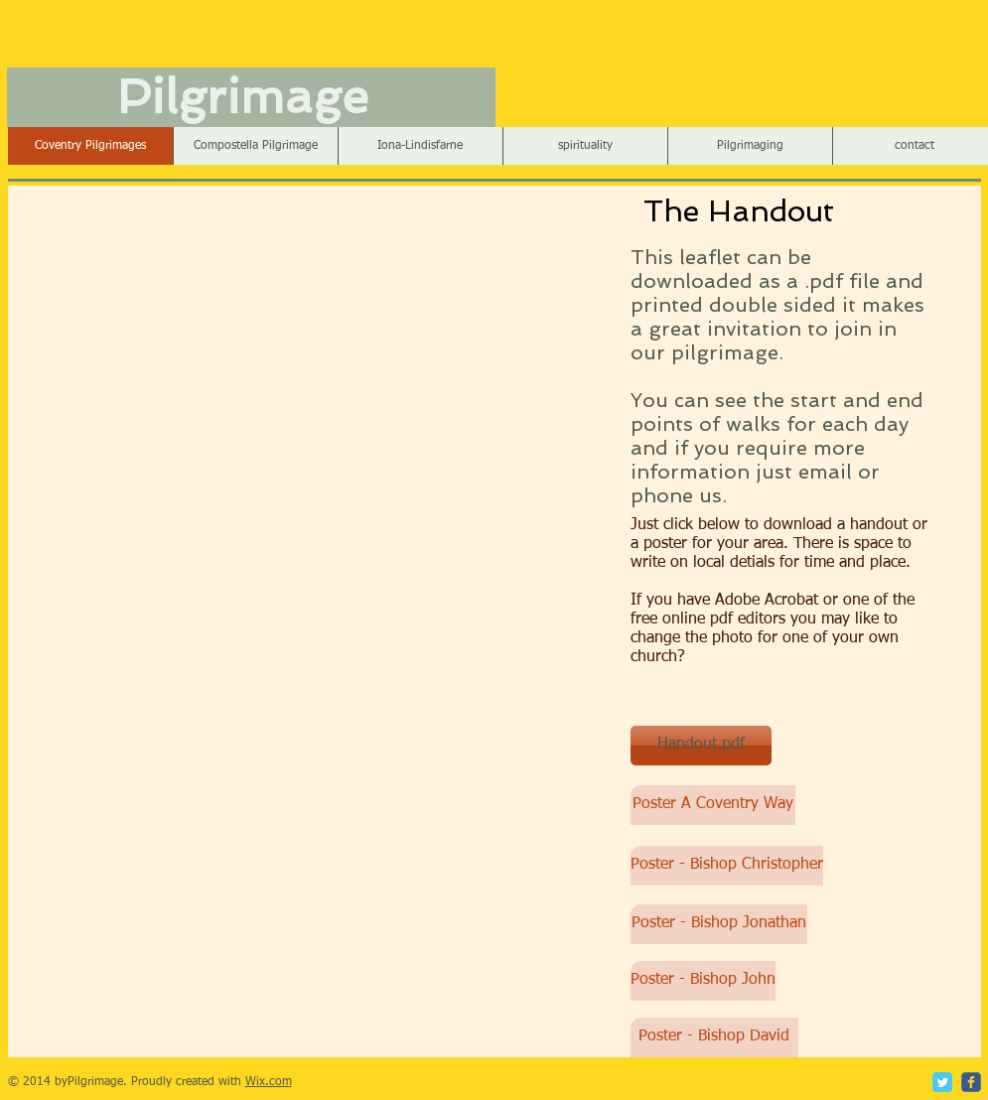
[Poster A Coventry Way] (713, 805)
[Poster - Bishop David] (714, 1037)
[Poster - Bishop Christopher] (727, 866)
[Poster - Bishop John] (703, 981)
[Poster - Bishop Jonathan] (719, 924)
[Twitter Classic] (942, 1082)
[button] (420, 146)
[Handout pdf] (701, 745)
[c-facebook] (971, 1082)
